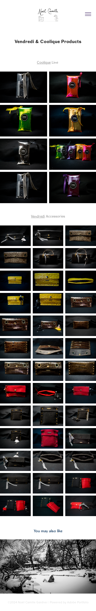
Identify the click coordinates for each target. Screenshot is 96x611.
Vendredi (38, 216)
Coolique (44, 62)
